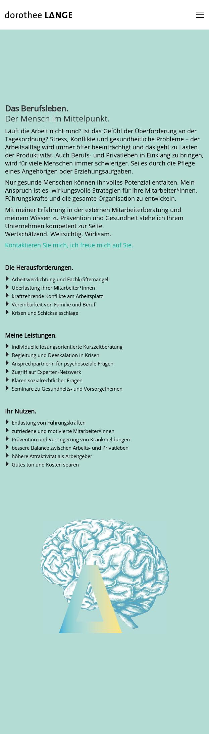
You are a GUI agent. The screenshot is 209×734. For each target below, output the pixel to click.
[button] (200, 14)
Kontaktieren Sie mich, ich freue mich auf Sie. (69, 245)
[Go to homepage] (38, 14)
